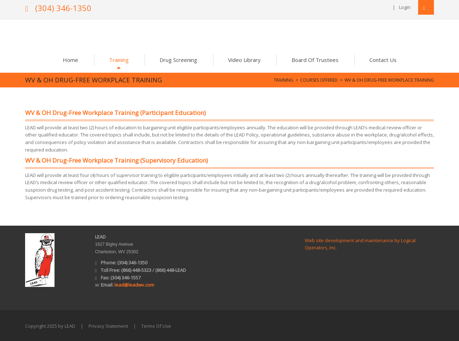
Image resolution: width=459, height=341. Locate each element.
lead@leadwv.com (134, 285)
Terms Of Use (156, 326)
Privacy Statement (108, 326)
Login (405, 7)
